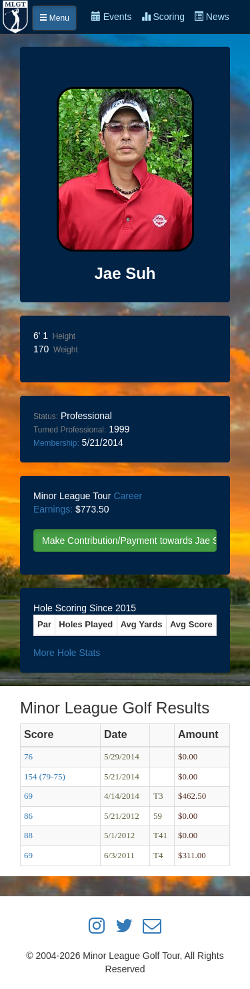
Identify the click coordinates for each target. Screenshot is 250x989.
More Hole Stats (66, 652)
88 (28, 835)
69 (28, 796)
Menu (54, 18)
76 (28, 756)
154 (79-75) (44, 776)
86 (28, 816)
